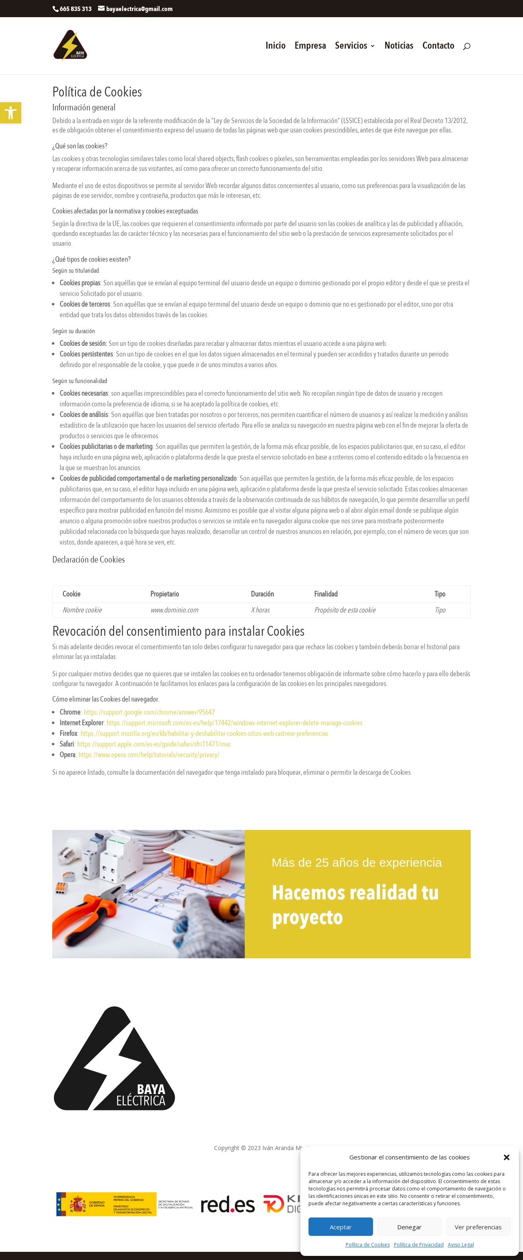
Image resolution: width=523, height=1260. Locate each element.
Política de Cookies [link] (368, 1244)
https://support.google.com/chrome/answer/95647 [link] (149, 712)
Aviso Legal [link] (461, 1244)
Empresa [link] (310, 47)
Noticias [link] (398, 47)
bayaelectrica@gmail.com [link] (233, 1031)
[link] (10, 112)
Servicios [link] (351, 47)
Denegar (409, 1227)
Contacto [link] (438, 47)
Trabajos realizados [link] (372, 1029)
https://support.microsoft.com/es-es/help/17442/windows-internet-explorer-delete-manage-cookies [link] (234, 723)
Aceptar (341, 1227)
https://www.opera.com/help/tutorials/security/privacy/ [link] (148, 755)
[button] (507, 1157)
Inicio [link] (276, 47)
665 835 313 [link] (215, 1009)
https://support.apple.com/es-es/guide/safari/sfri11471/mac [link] (154, 744)
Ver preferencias (478, 1227)
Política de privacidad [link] (194, 1163)
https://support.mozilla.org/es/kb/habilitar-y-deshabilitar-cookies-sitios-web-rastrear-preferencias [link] (204, 734)
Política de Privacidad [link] (419, 1244)
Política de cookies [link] (253, 1163)
